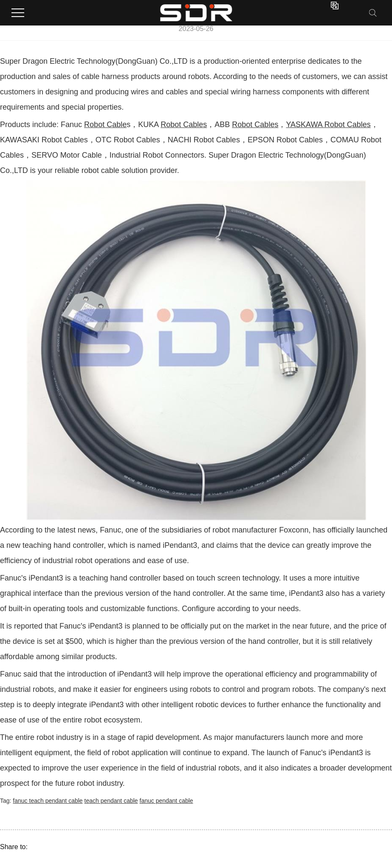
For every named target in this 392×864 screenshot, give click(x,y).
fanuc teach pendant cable (47, 800)
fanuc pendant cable (166, 800)
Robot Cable (105, 124)
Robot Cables (184, 124)
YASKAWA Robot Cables (328, 124)
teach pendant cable (111, 800)
